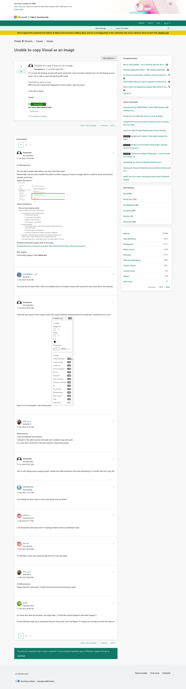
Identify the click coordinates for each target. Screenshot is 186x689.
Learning (105, 17)
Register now (163, 33)
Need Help (127, 281)
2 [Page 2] (26, 144)
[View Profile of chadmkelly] (128, 162)
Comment (21, 655)
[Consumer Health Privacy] (45, 681)
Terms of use (154, 673)
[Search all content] (143, 28)
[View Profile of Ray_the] (26, 543)
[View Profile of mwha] (125, 130)
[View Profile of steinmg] (126, 168)
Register (141, 23)
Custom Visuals (129, 265)
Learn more (18, 9)
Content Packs (129, 271)
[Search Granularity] (104, 28)
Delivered (38, 104)
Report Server (129, 249)
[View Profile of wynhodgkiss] (28, 274)
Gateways (127, 255)
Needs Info (128, 199)
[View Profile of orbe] (24, 421)
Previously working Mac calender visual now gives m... (145, 75)
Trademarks (166, 673)
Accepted (127, 210)
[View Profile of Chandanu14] (128, 107)
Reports (126, 233)
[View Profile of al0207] (125, 176)
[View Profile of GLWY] (25, 603)
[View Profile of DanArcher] (127, 116)
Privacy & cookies (141, 673)
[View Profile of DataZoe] (134, 153)
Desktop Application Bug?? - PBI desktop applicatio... (145, 70)
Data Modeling (129, 239)
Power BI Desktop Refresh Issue (148, 162)
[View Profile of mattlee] (134, 136)
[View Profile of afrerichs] (26, 515)
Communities (85, 17)
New (125, 193)
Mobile (126, 276)
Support (115, 17)
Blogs (96, 17)
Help (158, 23)
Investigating (128, 205)
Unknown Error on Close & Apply (149, 116)
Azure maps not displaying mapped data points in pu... (145, 87)
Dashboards (34, 111)
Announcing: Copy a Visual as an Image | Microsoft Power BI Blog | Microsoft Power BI (51, 246)
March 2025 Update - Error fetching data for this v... (144, 64)
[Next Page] (30, 144)
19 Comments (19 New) (37, 116)
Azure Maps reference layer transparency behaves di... (145, 81)
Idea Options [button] (108, 58)
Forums (54, 17)
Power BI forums (23, 41)
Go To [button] (166, 23)
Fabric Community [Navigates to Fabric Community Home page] (39, 17)
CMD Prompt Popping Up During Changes (148, 130)
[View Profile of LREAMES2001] (28, 487)
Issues (39, 41)
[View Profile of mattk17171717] (129, 122)
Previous (151, 287)
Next (168, 287)
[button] (21, 71)
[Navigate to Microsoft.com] (20, 17)
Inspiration (64, 17)
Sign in (150, 23)
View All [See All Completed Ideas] (127, 93)
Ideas (74, 17)
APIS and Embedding (131, 260)
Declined (127, 216)
